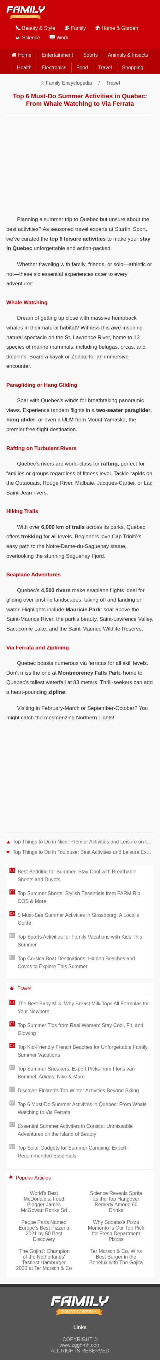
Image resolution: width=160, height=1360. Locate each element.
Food (82, 67)
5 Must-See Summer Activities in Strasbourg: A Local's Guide (78, 919)
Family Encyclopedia (69, 83)
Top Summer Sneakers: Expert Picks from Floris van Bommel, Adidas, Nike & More (76, 1072)
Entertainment (57, 55)
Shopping (133, 67)
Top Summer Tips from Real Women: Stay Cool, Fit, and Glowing (80, 1029)
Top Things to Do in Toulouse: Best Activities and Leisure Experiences (83, 852)
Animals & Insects (128, 55)
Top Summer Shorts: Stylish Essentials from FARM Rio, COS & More (80, 897)
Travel (105, 67)
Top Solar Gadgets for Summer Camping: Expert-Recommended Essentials (73, 1151)
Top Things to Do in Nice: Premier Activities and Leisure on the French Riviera (83, 841)
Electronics (54, 67)
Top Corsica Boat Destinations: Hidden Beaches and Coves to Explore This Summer (76, 962)
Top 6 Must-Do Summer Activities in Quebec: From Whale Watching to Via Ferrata (82, 1108)
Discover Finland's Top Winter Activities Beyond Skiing (78, 1090)
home (25, 55)
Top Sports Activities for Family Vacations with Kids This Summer (80, 940)
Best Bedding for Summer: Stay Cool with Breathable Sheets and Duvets (77, 875)
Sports (90, 55)
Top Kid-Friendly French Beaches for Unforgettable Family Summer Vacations (83, 1051)
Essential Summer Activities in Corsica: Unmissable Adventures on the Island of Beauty (75, 1130)
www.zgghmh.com (80, 1345)
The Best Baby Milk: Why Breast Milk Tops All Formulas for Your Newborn (83, 1007)
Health (24, 67)
